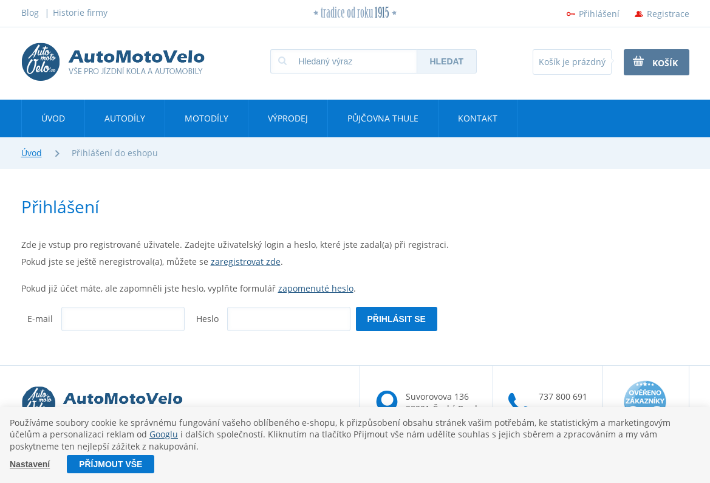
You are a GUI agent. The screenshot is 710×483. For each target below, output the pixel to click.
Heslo (207, 318)
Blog (30, 12)
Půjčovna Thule (382, 118)
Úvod (53, 118)
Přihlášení (599, 13)
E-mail (40, 318)
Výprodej (288, 118)
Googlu (163, 434)
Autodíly (124, 118)
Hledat (446, 61)
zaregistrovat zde (246, 261)
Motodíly (206, 118)
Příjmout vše (110, 464)
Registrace (668, 13)
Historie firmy (80, 12)
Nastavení (30, 464)
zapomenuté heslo (315, 288)
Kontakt (477, 118)
